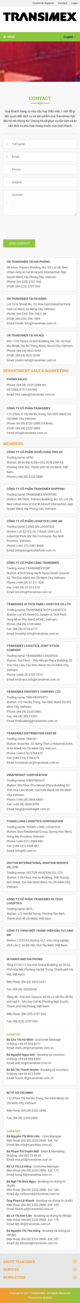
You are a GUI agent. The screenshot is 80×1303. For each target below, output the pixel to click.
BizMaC (47, 1297)
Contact (62, 3)
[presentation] (35, 227)
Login (74, 3)
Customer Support (43, 3)
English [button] (70, 37)
